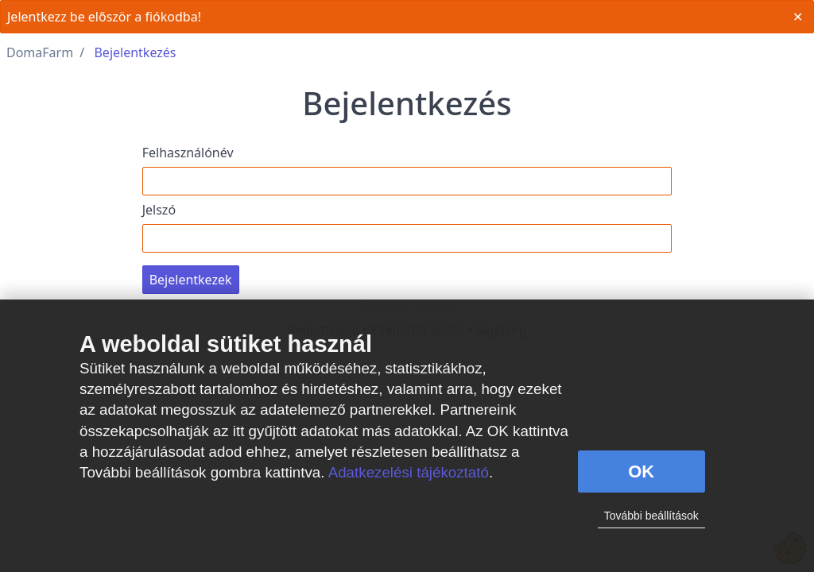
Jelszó (159, 209)
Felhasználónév (188, 152)
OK (641, 471)
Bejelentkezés (135, 52)
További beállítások (651, 515)
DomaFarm (39, 52)
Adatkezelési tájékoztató (408, 472)
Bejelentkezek (190, 279)
